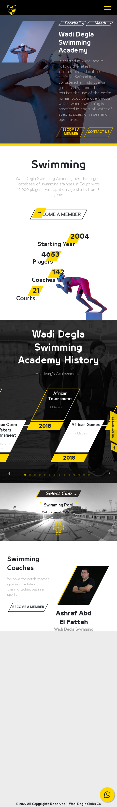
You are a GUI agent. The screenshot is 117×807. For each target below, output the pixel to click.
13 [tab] (85, 475)
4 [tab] (41, 475)
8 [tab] (60, 475)
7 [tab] (56, 475)
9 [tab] (65, 475)
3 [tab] (36, 475)
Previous (8, 471)
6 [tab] (51, 475)
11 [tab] (75, 475)
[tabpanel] (58, 409)
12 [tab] (80, 475)
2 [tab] (31, 475)
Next (108, 471)
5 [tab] (46, 475)
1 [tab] (26, 475)
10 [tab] (70, 475)
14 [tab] (90, 475)
